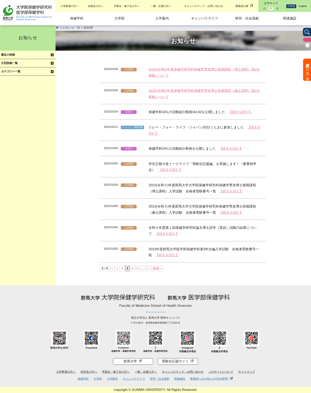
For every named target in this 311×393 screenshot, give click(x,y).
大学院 (119, 18)
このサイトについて (220, 371)
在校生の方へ (95, 6)
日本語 (291, 6)
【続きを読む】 (240, 112)
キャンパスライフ (204, 18)
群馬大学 (130, 361)
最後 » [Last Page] (157, 268)
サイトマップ (246, 371)
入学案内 (162, 18)
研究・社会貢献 (247, 18)
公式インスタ (307, 70)
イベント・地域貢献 (132, 127)
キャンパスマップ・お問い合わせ (203, 6)
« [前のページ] (112, 268)
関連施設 (290, 18)
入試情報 (128, 69)
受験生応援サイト (175, 361)
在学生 (128, 112)
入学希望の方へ (69, 6)
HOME (57, 27)
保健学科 (77, 18)
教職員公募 (241, 6)
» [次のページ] (148, 268)
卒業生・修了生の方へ (127, 6)
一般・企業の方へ (161, 6)
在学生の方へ (89, 371)
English (303, 6)
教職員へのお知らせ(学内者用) (209, 378)
